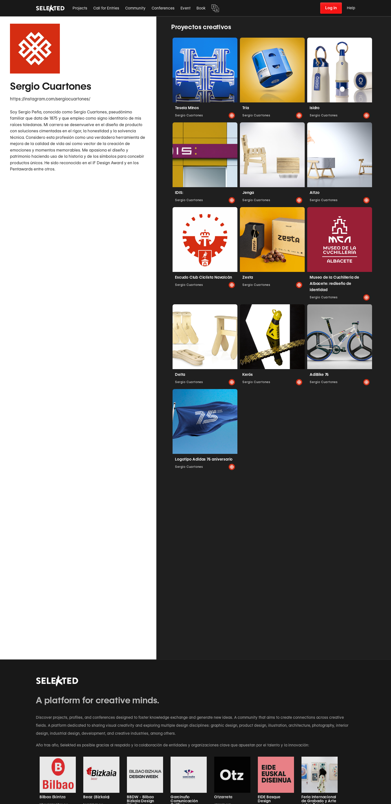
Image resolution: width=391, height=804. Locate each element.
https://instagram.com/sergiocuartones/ (50, 98)
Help (351, 8)
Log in (331, 7)
